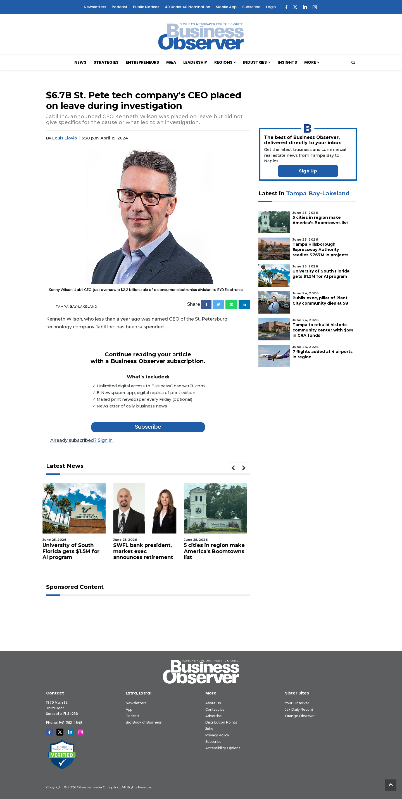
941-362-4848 (70, 722)
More (310, 62)
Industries (255, 62)
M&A (171, 62)
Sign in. (81, 440)
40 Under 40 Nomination (187, 7)
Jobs (209, 729)
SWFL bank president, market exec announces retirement (147, 551)
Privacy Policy (217, 735)
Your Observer (297, 703)
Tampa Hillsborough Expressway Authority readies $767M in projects (320, 249)
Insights (287, 62)
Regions (223, 62)
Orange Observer (300, 716)
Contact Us (214, 709)
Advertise (213, 716)
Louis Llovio (64, 138)
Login (271, 7)
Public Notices (146, 7)
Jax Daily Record (299, 709)
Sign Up (308, 171)
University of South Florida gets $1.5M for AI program (74, 551)
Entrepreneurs (142, 62)
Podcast (119, 7)
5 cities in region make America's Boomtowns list (217, 551)
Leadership (195, 62)
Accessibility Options (222, 748)
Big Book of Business (143, 722)
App (129, 709)
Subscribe (251, 7)
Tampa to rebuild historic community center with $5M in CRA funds (322, 330)
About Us (213, 703)
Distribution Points (221, 722)
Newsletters (95, 7)
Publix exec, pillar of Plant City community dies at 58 (320, 300)
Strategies (106, 62)
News (80, 62)
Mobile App (226, 7)
